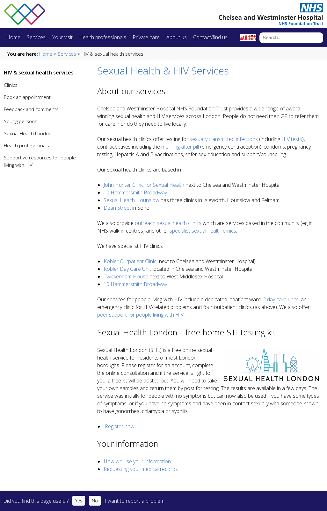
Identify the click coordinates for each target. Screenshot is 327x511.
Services (36, 37)
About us (176, 37)
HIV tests (291, 139)
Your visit (62, 37)
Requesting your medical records (141, 469)
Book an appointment (27, 97)
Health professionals (102, 37)
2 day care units (281, 299)
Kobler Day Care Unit (127, 268)
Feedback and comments (31, 109)
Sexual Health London (28, 133)
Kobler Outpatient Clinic (130, 261)
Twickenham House (126, 276)
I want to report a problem (134, 500)
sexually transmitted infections (224, 139)
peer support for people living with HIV (140, 314)
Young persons (20, 121)
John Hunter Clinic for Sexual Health (144, 184)
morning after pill (180, 146)
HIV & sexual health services (39, 72)
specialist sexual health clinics (203, 230)
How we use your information (137, 461)
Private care (146, 37)
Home (13, 37)
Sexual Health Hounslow (132, 200)
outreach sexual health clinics (168, 223)
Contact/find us (210, 37)
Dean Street (117, 207)
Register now (119, 426)
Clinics (11, 85)
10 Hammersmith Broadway (135, 192)
